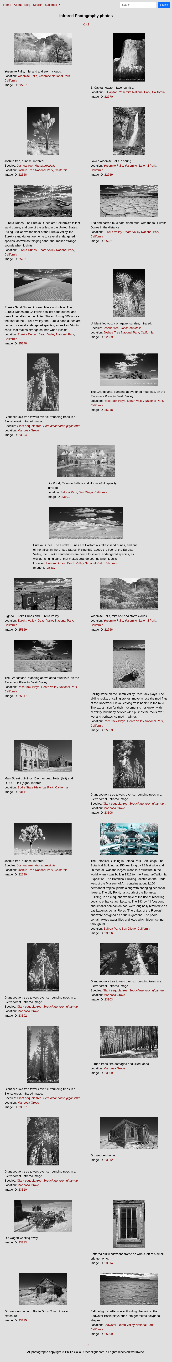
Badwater (110, 1325)
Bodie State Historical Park (35, 787)
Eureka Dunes (27, 250)
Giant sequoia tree (29, 426)
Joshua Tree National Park (35, 170)
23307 (22, 1107)
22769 (108, 174)
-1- (85, 24)
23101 (65, 496)
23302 (22, 1015)
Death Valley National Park (56, 250)
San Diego (86, 492)
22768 (108, 629)
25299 (108, 1334)
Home (7, 4)
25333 (108, 730)
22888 (22, 174)
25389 (22, 629)
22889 (108, 337)
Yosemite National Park (54, 76)
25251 (22, 259)
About (18, 4)
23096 (108, 933)
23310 (22, 1189)
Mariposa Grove (28, 430)
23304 (22, 435)
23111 (22, 792)
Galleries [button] (51, 4)
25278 (22, 343)
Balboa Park (69, 492)
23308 (108, 812)
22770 (108, 96)
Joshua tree (25, 165)
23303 (108, 999)
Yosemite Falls (27, 76)
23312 (108, 1160)
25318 (108, 409)
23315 (22, 1320)
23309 (108, 1073)
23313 (22, 1242)
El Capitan (110, 92)
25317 (22, 696)
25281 (108, 241)
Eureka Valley (113, 232)
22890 (22, 874)
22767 (22, 85)
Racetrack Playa (114, 400)
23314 (108, 1263)
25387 (51, 567)
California (11, 80)
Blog (27, 4)
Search (37, 4)
